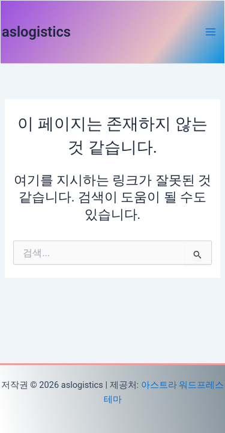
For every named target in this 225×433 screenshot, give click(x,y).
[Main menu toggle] (210, 32)
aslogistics (36, 31)
